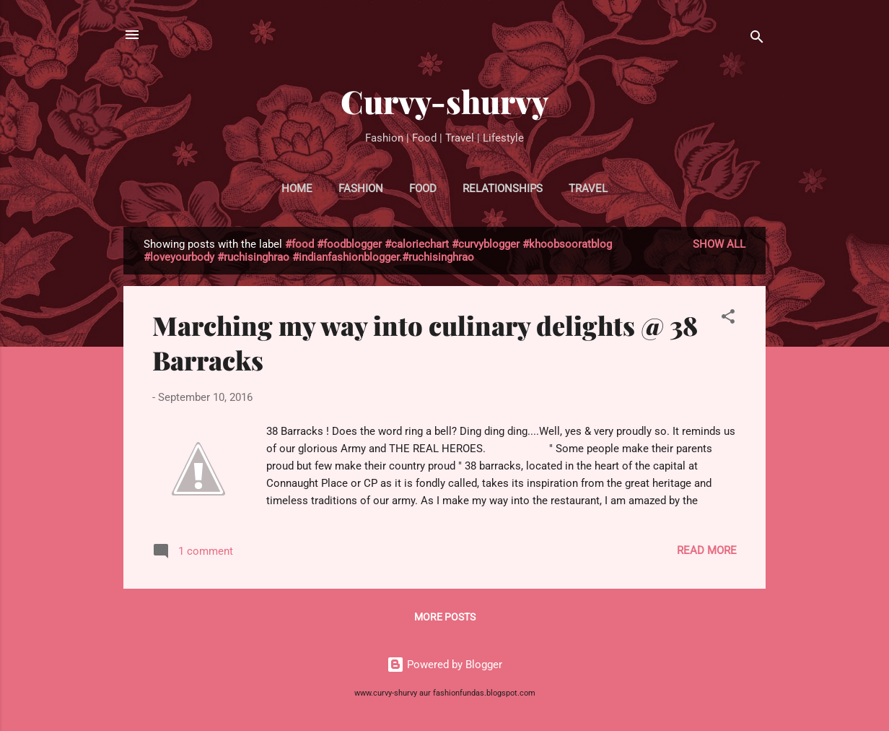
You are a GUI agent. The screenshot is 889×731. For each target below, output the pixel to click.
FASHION (360, 188)
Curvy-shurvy (444, 100)
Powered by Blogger (444, 664)
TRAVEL (588, 188)
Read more (707, 550)
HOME (296, 188)
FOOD (423, 188)
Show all (719, 244)
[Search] (757, 39)
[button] (728, 319)
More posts (445, 617)
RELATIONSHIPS (503, 188)
